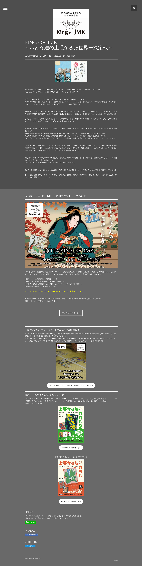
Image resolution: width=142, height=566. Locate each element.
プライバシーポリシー (29, 558)
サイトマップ (38, 558)
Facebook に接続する (31, 534)
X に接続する (30, 546)
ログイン (116, 560)
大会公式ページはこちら (71, 313)
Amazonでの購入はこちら (71, 448)
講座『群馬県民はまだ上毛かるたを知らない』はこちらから (71, 385)
